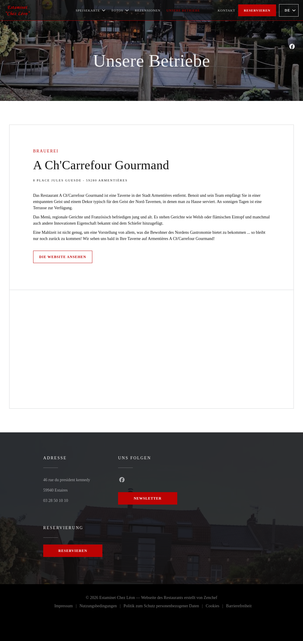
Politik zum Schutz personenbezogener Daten (164, 607)
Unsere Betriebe (183, 10)
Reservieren (257, 10)
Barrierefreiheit (239, 607)
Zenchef (210, 597)
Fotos (120, 10)
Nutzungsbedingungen (102, 607)
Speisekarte (91, 10)
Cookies (216, 607)
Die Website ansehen (62, 257)
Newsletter (148, 498)
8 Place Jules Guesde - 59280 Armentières (80, 180)
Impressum (67, 607)
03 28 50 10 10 (55, 500)
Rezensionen (148, 10)
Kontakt (226, 10)
